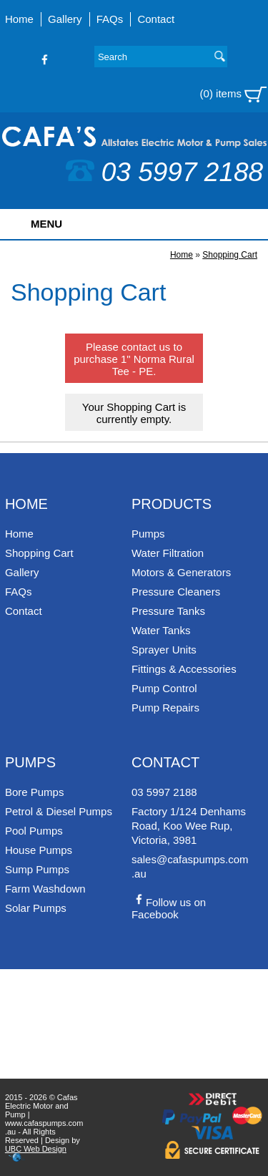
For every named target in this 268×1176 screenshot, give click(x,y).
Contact (155, 19)
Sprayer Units (164, 649)
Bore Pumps (34, 792)
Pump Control (164, 688)
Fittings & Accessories (184, 669)
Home (19, 19)
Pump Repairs (165, 707)
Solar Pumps (35, 908)
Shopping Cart (229, 255)
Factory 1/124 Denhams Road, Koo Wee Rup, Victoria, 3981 (188, 825)
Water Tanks (161, 630)
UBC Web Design (35, 1149)
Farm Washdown (45, 889)
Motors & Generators (181, 572)
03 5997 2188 (164, 172)
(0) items (233, 94)
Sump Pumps (37, 869)
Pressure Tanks (168, 611)
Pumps (148, 534)
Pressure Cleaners (175, 591)
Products (171, 504)
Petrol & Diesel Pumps (58, 811)
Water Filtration (167, 553)
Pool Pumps (34, 831)
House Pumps (38, 850)
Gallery (65, 19)
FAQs (110, 19)
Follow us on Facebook (168, 908)
